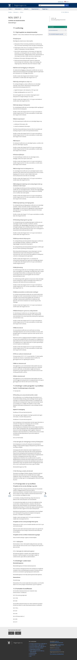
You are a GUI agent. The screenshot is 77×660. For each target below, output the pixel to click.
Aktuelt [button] (26, 9)
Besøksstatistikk (33, 653)
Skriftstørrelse (60, 1)
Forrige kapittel (9, 496)
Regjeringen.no (19, 5)
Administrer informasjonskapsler (36, 647)
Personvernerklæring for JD (55, 649)
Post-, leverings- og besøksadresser (57, 653)
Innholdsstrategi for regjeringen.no (37, 645)
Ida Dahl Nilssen (61, 644)
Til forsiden (51, 27)
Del (63, 12)
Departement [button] (35, 9)
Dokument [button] (18, 9)
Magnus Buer (58, 645)
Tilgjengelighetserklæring (35, 649)
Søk (66, 5)
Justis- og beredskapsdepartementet (58, 19)
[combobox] (51, 5)
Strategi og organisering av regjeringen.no (38, 643)
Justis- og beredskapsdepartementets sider (56, 642)
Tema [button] (10, 9)
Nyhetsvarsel (32, 654)
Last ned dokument (53, 30)
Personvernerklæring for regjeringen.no (38, 646)
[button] (16, 12)
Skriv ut (67, 12)
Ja (11, 633)
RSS (30, 656)
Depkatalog (57, 647)
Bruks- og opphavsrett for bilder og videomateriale (37, 651)
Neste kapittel (45, 496)
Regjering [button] (44, 9)
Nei (18, 633)
